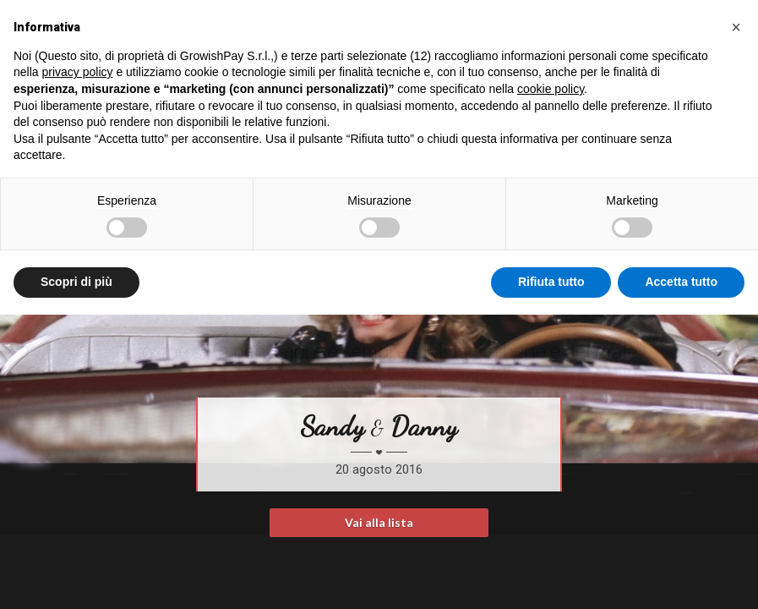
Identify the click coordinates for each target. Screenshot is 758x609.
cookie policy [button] (550, 89)
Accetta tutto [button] (681, 281)
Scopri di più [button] (76, 281)
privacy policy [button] (76, 72)
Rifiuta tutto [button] (551, 281)
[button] (736, 27)
